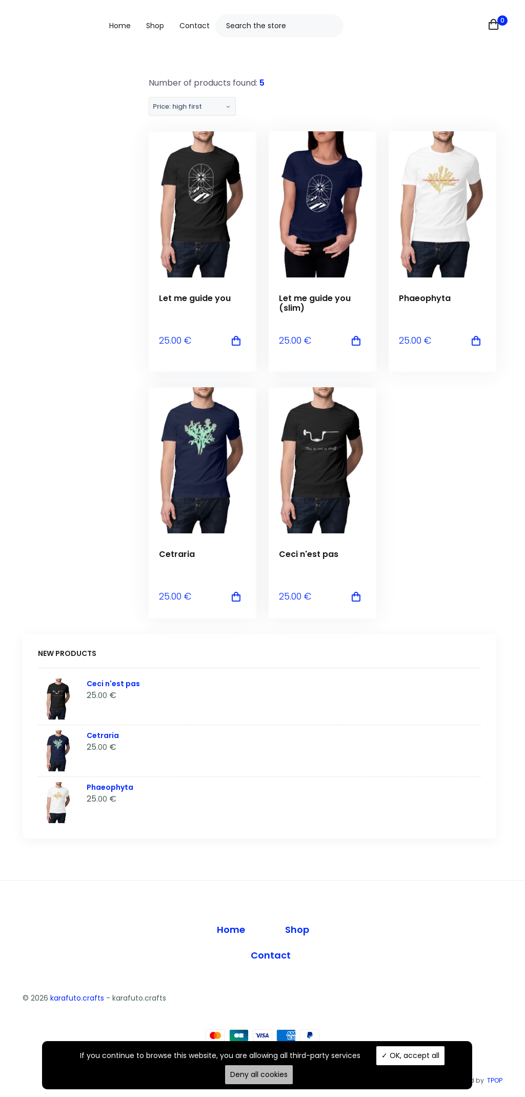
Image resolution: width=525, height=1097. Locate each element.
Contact (194, 26)
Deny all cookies (259, 1074)
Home (120, 26)
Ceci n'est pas (308, 554)
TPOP (494, 1080)
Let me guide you (195, 298)
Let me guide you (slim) (315, 303)
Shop (155, 26)
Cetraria (177, 554)
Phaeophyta (425, 298)
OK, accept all (410, 1055)
